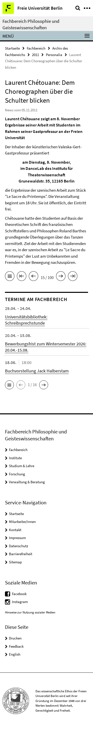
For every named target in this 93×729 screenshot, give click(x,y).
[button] (9, 385)
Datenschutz (18, 546)
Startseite (12, 48)
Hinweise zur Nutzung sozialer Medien (30, 612)
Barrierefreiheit (20, 553)
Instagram (20, 601)
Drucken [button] (15, 638)
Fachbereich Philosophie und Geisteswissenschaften (31, 24)
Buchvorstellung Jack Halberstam (37, 371)
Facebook (19, 593)
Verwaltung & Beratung (27, 482)
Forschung (17, 474)
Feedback (16, 646)
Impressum (17, 537)
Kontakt (15, 529)
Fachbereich (36, 48)
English (14, 654)
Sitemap (15, 562)
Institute (15, 458)
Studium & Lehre (21, 465)
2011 (35, 54)
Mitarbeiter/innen (22, 521)
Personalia (54, 54)
